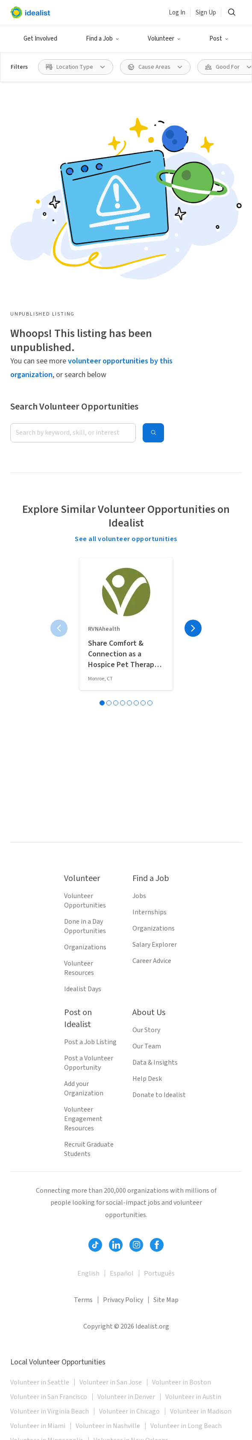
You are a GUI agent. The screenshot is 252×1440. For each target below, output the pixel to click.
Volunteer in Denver (126, 1397)
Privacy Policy (123, 1300)
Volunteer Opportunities (85, 900)
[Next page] (193, 628)
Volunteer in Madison (200, 1411)
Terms (83, 1300)
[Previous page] (58, 628)
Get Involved (40, 38)
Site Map (166, 1300)
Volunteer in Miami (37, 1426)
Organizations (85, 947)
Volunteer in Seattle (39, 1382)
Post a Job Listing (90, 1042)
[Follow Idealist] (95, 1245)
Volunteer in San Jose (110, 1382)
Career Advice (151, 961)
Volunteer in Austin (193, 1397)
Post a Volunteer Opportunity (88, 1063)
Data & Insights (155, 1062)
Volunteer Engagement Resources (83, 1119)
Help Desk (147, 1078)
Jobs (139, 896)
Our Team (146, 1046)
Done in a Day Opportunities (85, 926)
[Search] (231, 12)
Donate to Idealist (159, 1095)
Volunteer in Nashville (108, 1426)
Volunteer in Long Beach (186, 1426)
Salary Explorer (154, 944)
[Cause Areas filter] (155, 67)
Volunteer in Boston (181, 1382)
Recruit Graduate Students (89, 1149)
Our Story (146, 1030)
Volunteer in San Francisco (48, 1397)
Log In (177, 12)
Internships (149, 912)
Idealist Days (82, 989)
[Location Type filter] (75, 67)
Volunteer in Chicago (129, 1411)
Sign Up (206, 12)
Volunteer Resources (79, 968)
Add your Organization (83, 1088)
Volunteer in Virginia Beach (49, 1411)
